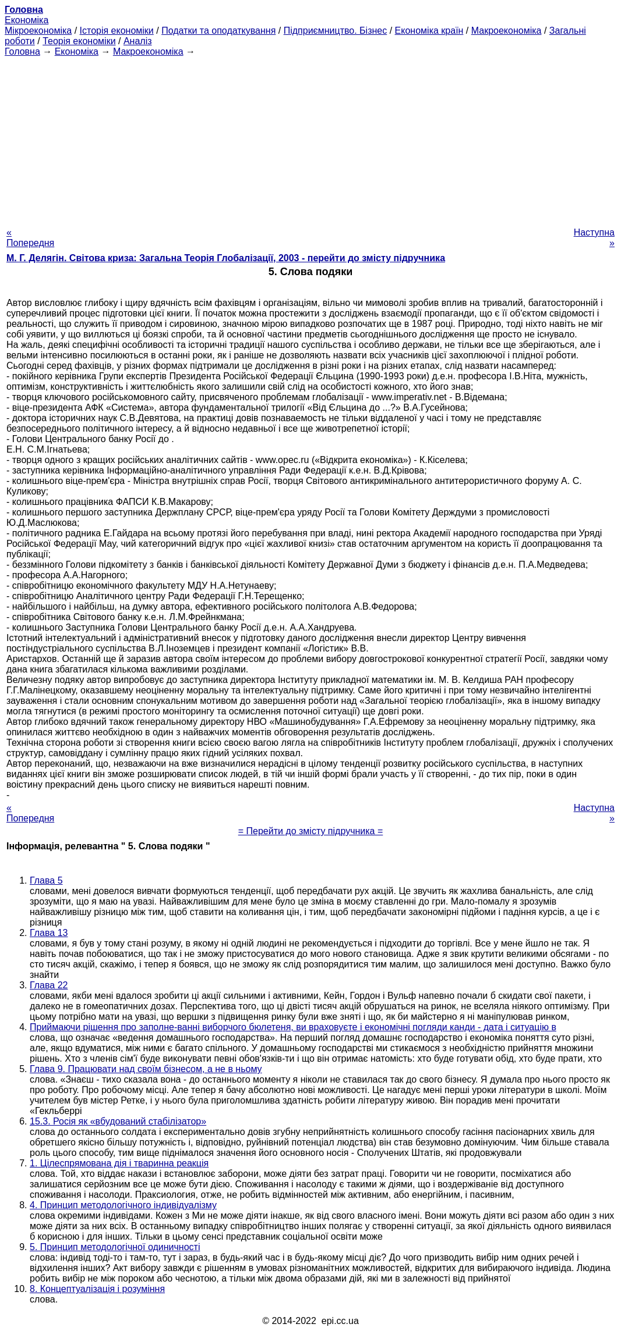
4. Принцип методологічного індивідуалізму (123, 1205)
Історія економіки (117, 30)
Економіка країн (429, 30)
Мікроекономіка (38, 30)
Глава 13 (49, 933)
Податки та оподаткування (218, 30)
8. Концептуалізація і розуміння (97, 1289)
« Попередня (30, 237)
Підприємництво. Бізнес (335, 30)
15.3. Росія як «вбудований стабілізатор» (118, 1121)
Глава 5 (46, 880)
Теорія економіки (79, 41)
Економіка (26, 20)
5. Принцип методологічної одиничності (115, 1247)
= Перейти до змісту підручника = (310, 831)
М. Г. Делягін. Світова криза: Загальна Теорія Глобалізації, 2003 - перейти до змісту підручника (225, 258)
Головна (22, 51)
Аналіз (138, 41)
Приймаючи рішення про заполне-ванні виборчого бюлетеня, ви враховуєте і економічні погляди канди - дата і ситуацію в (293, 1027)
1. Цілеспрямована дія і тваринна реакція (119, 1163)
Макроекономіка (506, 30)
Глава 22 (49, 985)
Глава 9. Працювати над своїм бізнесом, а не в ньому (146, 1069)
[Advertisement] (310, 138)
